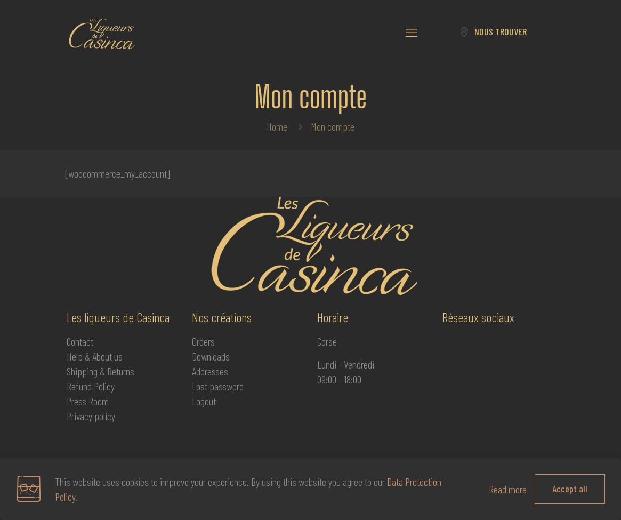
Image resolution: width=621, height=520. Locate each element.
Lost (200, 386)
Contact (80, 341)
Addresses (210, 371)
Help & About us (95, 356)
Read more (508, 489)
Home (277, 126)
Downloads (211, 356)
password (226, 386)
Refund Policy (91, 386)
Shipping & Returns (100, 371)
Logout (204, 401)
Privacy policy (91, 416)
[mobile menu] (411, 32)
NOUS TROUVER (493, 32)
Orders (203, 341)
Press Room (88, 401)
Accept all (569, 488)
